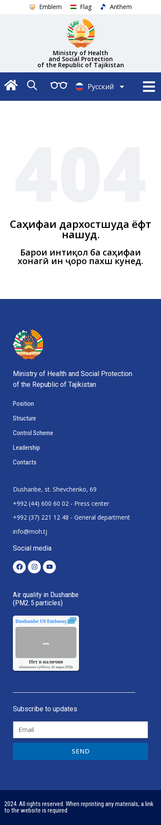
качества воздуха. (60, 621)
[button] (149, 86)
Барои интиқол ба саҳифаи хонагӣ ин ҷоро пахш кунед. (80, 256)
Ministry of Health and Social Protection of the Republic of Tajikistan (80, 59)
